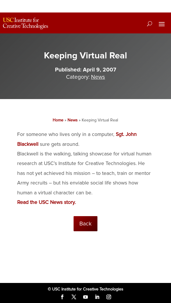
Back (85, 223)
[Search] (149, 23)
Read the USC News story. (46, 202)
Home (58, 120)
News (98, 76)
